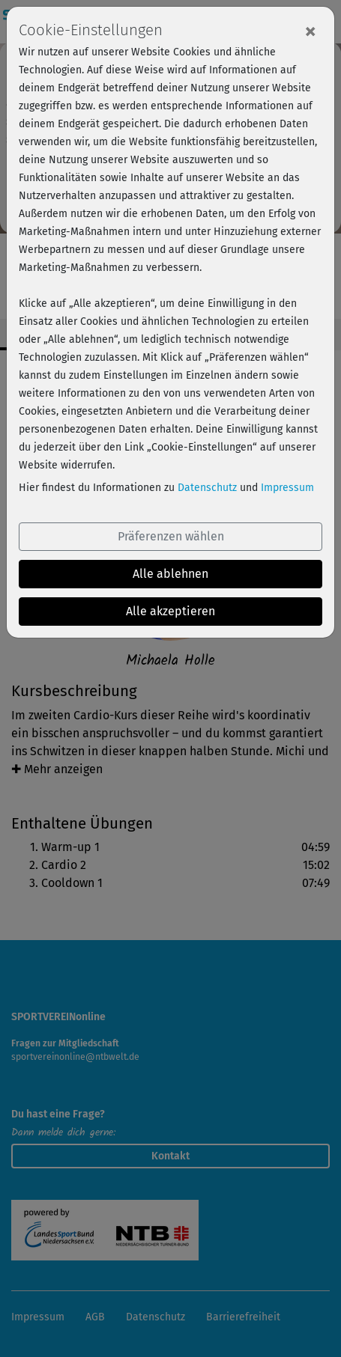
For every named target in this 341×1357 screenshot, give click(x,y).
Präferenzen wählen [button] (171, 536)
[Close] (310, 31)
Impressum (287, 487)
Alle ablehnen (170, 574)
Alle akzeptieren (170, 611)
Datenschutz (207, 487)
